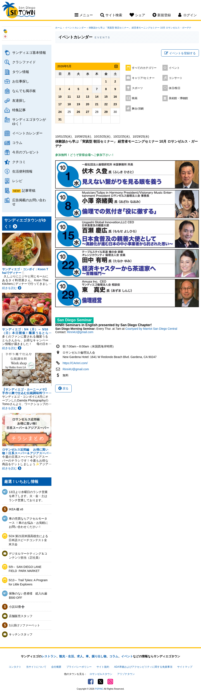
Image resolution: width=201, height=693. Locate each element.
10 (60, 97)
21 (96, 105)
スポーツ (137, 88)
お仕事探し (20, 81)
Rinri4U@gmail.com (80, 332)
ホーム (58, 27)
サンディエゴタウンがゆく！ (29, 121)
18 (69, 105)
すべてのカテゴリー (144, 68)
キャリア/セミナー (143, 78)
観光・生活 (66, 656)
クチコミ (19, 162)
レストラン (49, 656)
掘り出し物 (99, 656)
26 (78, 112)
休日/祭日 (175, 88)
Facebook (91, 680)
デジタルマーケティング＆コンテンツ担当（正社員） (28, 555)
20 (87, 105)
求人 (80, 656)
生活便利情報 (22, 171)
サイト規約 (102, 666)
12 (78, 97)
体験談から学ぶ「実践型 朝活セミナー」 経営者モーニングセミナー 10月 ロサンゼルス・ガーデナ (138, 27)
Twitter (100, 680)
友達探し (19, 100)
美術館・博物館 (178, 98)
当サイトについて (36, 666)
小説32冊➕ (17, 606)
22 (106, 105)
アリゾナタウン (126, 673)
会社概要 (56, 666)
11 (69, 97)
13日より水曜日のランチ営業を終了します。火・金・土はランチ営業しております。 (28, 496)
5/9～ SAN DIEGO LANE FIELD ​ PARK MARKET (25, 569)
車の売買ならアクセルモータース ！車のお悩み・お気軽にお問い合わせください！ (28, 522)
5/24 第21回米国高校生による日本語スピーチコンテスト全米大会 (28, 540)
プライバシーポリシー (79, 666)
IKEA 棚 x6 (16, 509)
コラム (17, 143)
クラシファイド (24, 62)
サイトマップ (184, 666)
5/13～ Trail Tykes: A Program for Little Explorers (28, 582)
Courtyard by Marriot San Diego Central (151, 329)
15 (106, 97)
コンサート (175, 78)
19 (78, 105)
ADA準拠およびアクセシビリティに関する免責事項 (143, 666)
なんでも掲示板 (24, 91)
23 (115, 105)
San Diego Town (20, 11)
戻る (63, 389)
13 (87, 97)
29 (106, 112)
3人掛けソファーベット (24, 625)
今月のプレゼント (25, 152)
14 (96, 97)
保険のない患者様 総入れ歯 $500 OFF (28, 595)
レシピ (17, 181)
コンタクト (15, 666)
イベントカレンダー (27, 133)
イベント (174, 68)
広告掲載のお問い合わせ (29, 202)
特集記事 (19, 110)
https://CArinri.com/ (75, 363)
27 (87, 112)
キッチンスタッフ (20, 634)
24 (60, 112)
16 (115, 97)
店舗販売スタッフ (20, 616)
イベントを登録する (180, 53)
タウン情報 (20, 72)
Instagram (109, 680)
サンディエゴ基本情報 (29, 52)
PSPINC (99, 687)
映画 (134, 98)
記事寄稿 (28, 190)
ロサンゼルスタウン (101, 673)
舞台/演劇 (138, 109)
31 (60, 120)
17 (60, 105)
